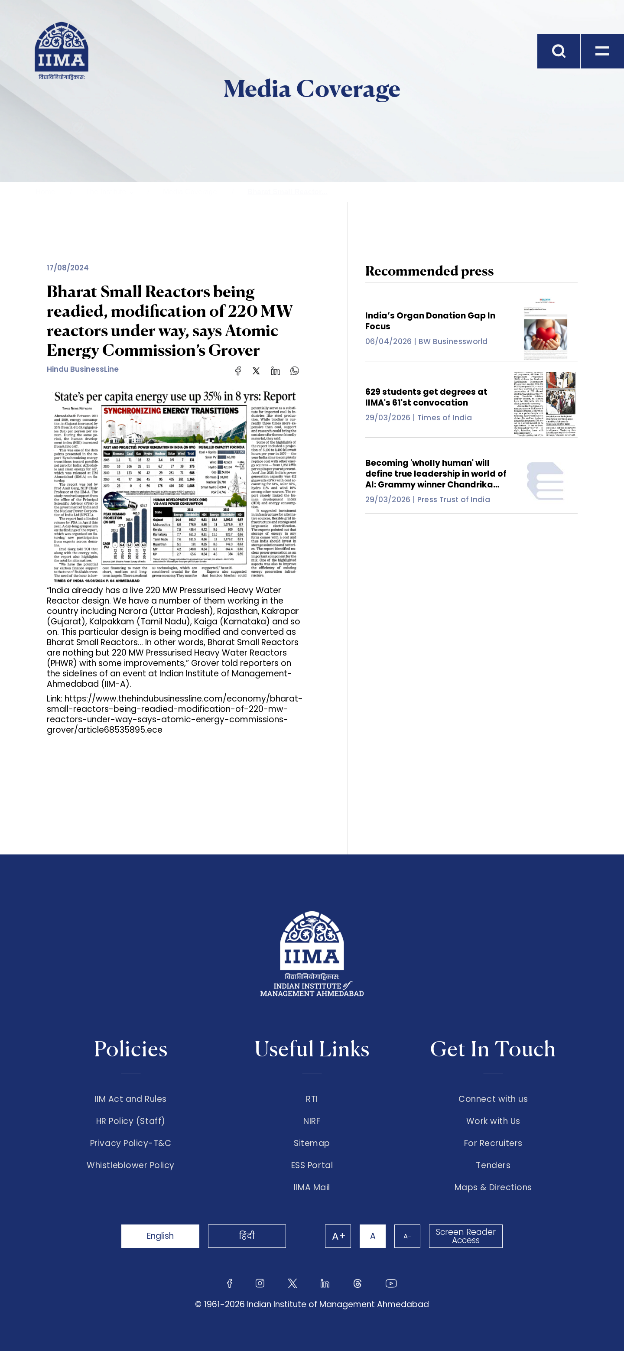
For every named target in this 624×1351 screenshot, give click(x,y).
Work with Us (493, 1121)
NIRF (311, 1121)
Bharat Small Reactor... (287, 192)
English (160, 1236)
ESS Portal (312, 1165)
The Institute (105, 192)
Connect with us (493, 1099)
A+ (339, 1236)
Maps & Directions (493, 1187)
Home (45, 192)
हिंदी (247, 1236)
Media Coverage (190, 192)
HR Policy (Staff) (131, 1121)
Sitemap (312, 1143)
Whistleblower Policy (131, 1165)
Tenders (493, 1165)
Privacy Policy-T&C (131, 1143)
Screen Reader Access (466, 1236)
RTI (312, 1099)
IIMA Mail (312, 1187)
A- (407, 1236)
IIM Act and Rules (131, 1099)
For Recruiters (493, 1143)
